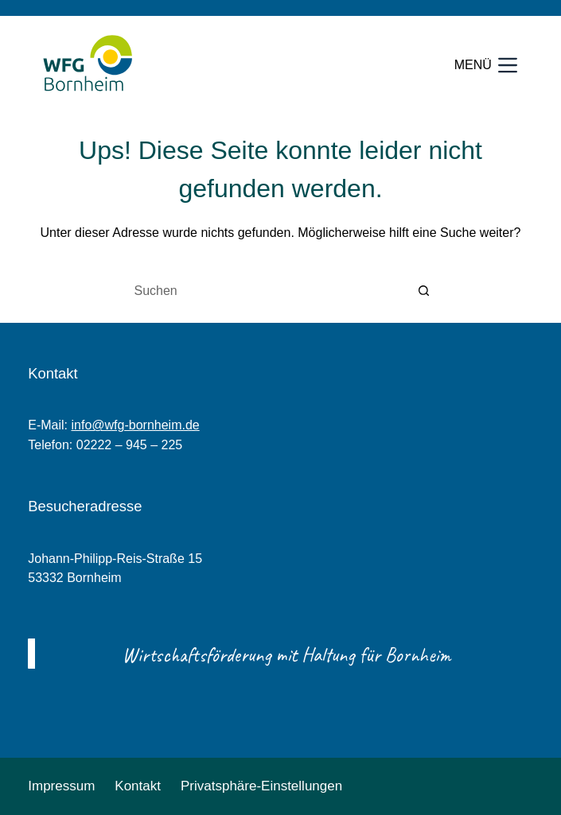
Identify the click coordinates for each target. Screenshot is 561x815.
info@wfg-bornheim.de (135, 425)
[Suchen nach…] (265, 291)
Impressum (61, 786)
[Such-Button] (424, 291)
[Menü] (485, 66)
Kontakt (138, 786)
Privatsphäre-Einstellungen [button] (261, 786)
